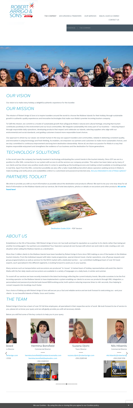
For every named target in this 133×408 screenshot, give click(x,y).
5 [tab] (62, 384)
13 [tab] (73, 384)
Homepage (70, 28)
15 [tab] (76, 384)
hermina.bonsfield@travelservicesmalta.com (43, 355)
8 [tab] (66, 384)
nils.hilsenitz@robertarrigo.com (119, 355)
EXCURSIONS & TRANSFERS (70, 16)
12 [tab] (72, 384)
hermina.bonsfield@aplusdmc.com (43, 358)
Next (127, 353)
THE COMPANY (50, 16)
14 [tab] (75, 384)
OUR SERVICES (90, 16)
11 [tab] (70, 384)
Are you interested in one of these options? (108, 171)
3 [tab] (59, 384)
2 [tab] (57, 384)
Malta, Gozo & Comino (109, 16)
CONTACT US (114, 20)
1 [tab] (56, 384)
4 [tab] (60, 384)
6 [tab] (63, 384)
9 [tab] (67, 384)
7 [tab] (65, 384)
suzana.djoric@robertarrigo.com (81, 355)
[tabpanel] (43, 350)
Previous (6, 353)
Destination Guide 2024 (60, 228)
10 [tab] (69, 384)
